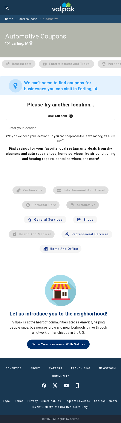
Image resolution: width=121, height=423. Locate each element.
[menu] (6, 8)
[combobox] (60, 128)
